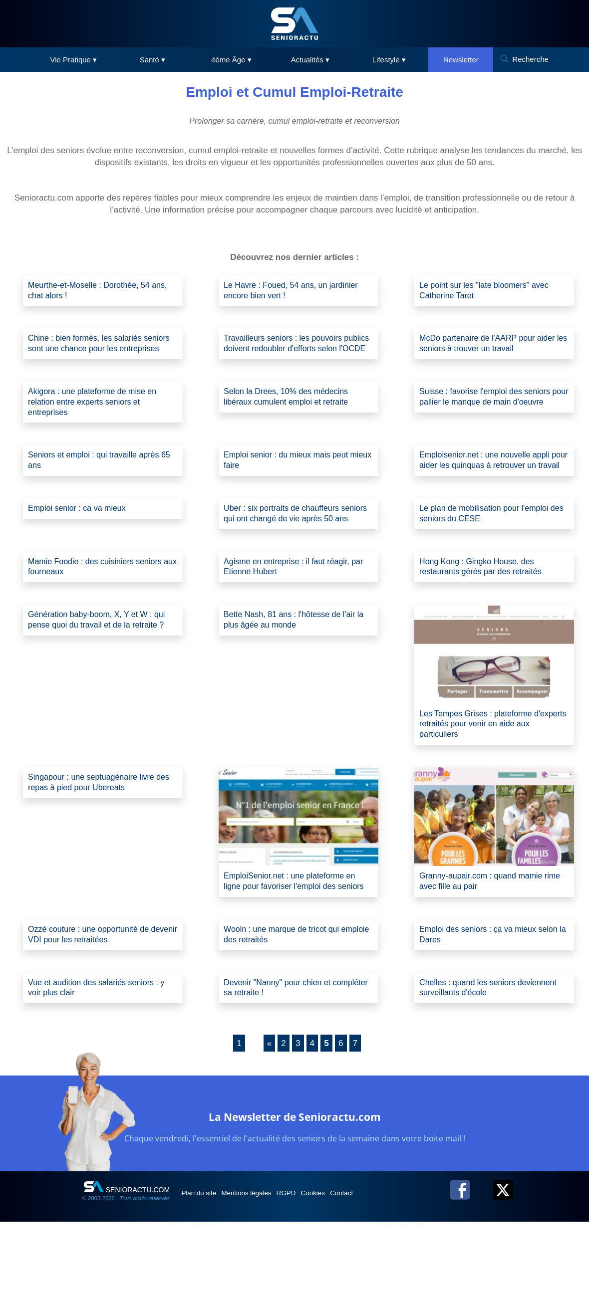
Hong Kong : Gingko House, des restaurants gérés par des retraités (488, 617)
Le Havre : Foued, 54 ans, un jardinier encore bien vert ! (282, 291)
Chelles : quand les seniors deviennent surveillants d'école (480, 1061)
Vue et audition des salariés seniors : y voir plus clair (101, 1061)
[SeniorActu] (294, 23)
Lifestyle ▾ (389, 59)
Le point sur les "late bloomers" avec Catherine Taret (492, 291)
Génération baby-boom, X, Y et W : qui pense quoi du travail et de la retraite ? (97, 678)
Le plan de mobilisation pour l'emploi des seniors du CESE (492, 549)
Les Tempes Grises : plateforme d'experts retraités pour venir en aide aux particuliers (492, 778)
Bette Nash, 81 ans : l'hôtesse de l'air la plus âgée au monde (297, 672)
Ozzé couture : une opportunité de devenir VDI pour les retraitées (96, 1005)
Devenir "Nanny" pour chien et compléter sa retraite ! (284, 1061)
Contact (379, 1268)
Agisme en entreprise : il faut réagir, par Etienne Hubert (294, 617)
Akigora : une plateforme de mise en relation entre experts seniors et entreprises (100, 420)
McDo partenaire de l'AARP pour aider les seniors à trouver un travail (490, 347)
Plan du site (204, 1268)
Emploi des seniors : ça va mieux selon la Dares (485, 1005)
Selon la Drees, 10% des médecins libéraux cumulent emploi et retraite (293, 415)
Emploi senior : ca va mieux (83, 544)
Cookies (342, 1268)
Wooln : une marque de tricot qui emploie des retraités (288, 1005)
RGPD (308, 1268)
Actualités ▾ (310, 59)
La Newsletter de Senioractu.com (294, 1190)
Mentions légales (260, 1268)
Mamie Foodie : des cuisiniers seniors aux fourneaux (87, 617)
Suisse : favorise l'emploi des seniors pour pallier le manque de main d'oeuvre (493, 420)
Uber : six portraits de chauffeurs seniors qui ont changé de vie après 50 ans (294, 555)
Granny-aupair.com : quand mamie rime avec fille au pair (488, 938)
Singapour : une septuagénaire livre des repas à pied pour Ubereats (99, 839)
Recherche (530, 59)
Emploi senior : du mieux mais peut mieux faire (293, 482)
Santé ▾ (152, 59)
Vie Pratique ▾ (73, 59)
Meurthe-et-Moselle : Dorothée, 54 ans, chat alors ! (96, 291)
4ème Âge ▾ (231, 59)
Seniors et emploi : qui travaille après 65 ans (101, 482)
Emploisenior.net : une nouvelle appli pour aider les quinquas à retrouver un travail (492, 488)
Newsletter (461, 59)
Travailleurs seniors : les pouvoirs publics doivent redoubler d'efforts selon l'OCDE (290, 353)
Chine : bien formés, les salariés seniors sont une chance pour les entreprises (94, 353)
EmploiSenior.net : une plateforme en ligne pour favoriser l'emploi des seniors (297, 944)
